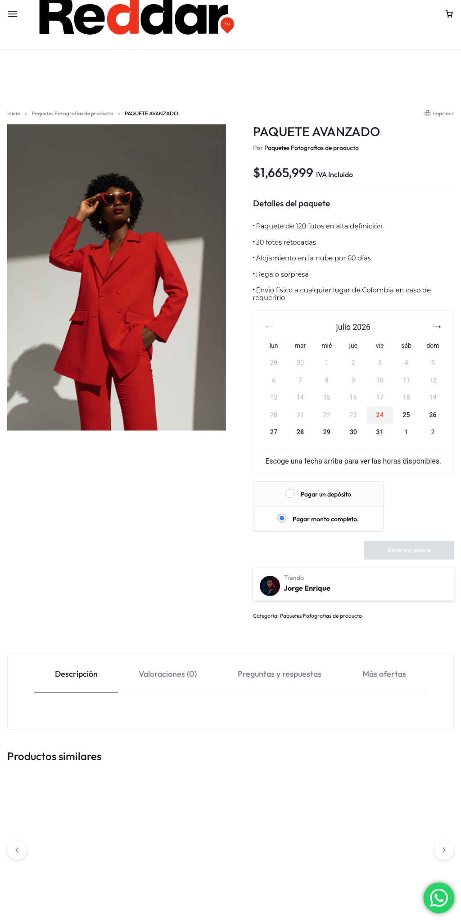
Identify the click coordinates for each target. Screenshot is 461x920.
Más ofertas (384, 674)
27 (273, 432)
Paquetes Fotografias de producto (72, 113)
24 (380, 415)
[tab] (76, 673)
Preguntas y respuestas (279, 674)
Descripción (76, 674)
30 (353, 432)
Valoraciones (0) (168, 674)
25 (406, 415)
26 (432, 415)
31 (380, 432)
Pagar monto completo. (326, 519)
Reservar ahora (409, 550)
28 (300, 432)
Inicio (13, 113)
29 (326, 432)
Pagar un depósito (326, 494)
